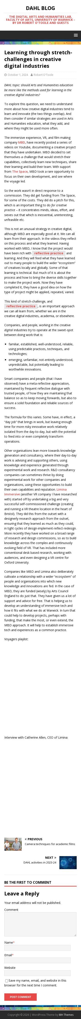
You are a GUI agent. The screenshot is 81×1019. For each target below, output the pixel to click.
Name (8, 942)
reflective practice (48, 253)
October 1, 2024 (18, 75)
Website (10, 968)
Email (8, 955)
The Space (20, 171)
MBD (21, 142)
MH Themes (66, 1015)
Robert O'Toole (43, 75)
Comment (11, 910)
